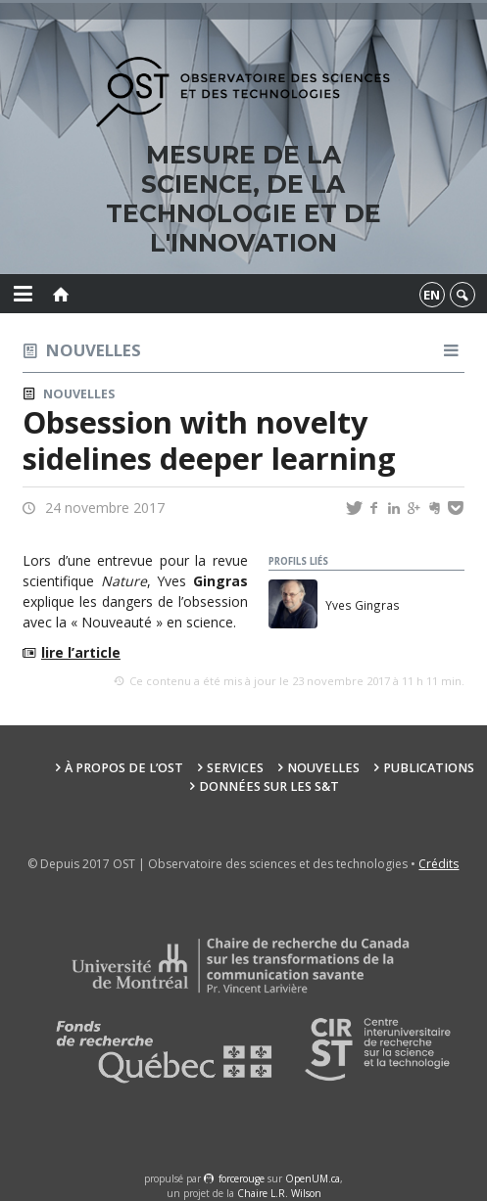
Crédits (438, 863)
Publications (428, 768)
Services (235, 768)
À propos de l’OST (124, 768)
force (242, 1178)
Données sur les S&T (269, 786)
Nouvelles (93, 350)
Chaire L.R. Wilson (279, 1193)
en (431, 294)
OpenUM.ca (312, 1178)
